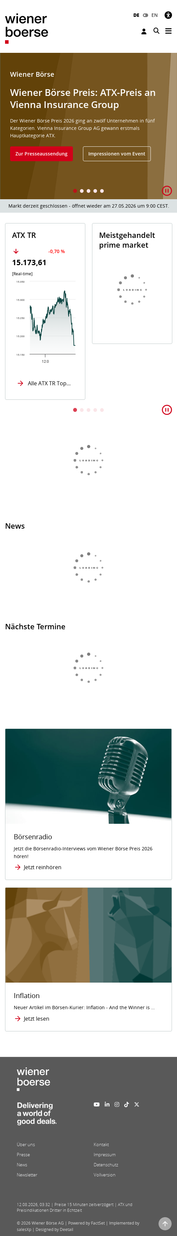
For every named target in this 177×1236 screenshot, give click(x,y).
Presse (23, 1155)
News (22, 1165)
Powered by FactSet (86, 1223)
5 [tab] (102, 191)
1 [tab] (75, 191)
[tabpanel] (88, 126)
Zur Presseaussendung (41, 153)
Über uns (26, 1144)
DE (136, 15)
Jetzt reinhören (42, 867)
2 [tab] (82, 191)
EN (154, 15)
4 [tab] (95, 191)
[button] (167, 191)
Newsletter (27, 1175)
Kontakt (101, 1144)
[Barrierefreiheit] (168, 15)
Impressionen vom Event (116, 153)
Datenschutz (106, 1165)
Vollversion (105, 1175)
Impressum (105, 1155)
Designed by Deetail (54, 1229)
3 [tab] (88, 191)
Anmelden (143, 31)
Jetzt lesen (36, 1018)
